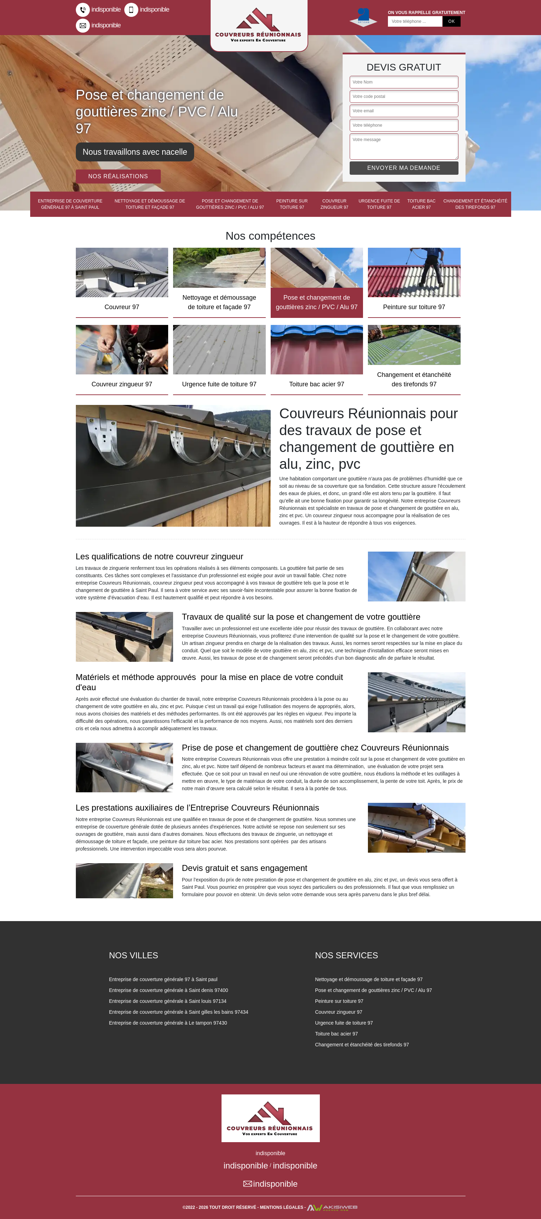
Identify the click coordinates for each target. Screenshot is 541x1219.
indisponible (98, 10)
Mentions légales (281, 1207)
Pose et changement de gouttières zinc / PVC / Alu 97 (230, 204)
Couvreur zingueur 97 (334, 204)
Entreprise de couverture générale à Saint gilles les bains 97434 (178, 1012)
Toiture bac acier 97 (421, 204)
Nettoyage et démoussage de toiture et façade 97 (150, 204)
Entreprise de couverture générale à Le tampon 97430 (168, 1023)
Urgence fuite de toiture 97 (379, 204)
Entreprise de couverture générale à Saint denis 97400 (168, 990)
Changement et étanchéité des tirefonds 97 (475, 204)
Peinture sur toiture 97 (292, 204)
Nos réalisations (118, 176)
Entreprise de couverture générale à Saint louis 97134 (167, 1001)
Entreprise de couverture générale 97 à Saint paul (70, 204)
